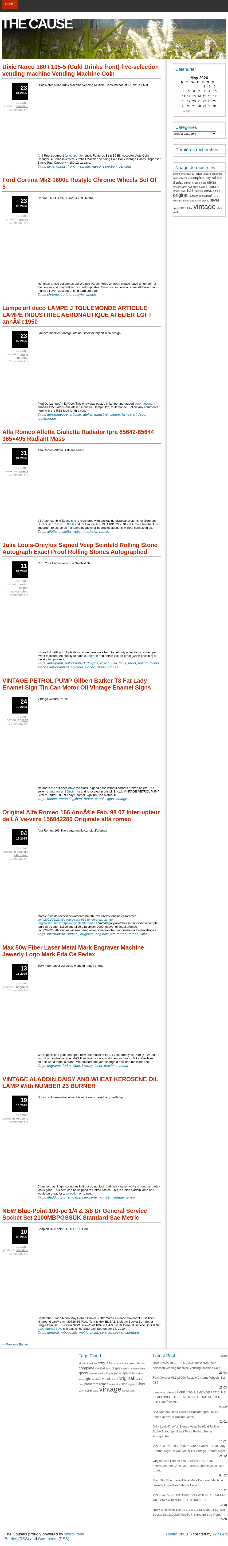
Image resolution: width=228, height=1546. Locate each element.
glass (211, 182)
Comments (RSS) (53, 1539)
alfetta (52, 531)
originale (87, 934)
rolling (142, 663)
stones (113, 667)
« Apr (186, 111)
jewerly (87, 1066)
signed (90, 667)
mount (216, 190)
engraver (54, 1066)
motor (88, 799)
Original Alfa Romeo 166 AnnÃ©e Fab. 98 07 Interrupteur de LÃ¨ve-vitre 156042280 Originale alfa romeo (81, 815)
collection (72, 1193)
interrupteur (56, 934)
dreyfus (92, 663)
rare (216, 195)
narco (96, 166)
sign (198, 200)
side (192, 200)
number (104, 1197)
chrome (53, 294)
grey (195, 186)
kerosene (89, 1197)
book (213, 173)
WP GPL (220, 1534)
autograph (91, 656)
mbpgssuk (69, 1332)
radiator (91, 531)
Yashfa (171, 1534)
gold (184, 186)
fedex (67, 1066)
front (71, 166)
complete (197, 177)
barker (52, 799)
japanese (212, 187)
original (72, 934)
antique (197, 173)
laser (98, 1066)
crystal (211, 178)
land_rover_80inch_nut (64, 791)
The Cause (36, 24)
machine (83, 166)
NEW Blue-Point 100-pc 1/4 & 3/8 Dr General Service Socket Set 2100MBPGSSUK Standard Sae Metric (74, 1214)
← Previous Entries (15, 1344)
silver (214, 200)
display (178, 182)
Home (10, 4)
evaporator (76, 155)
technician (44, 1058)
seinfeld (77, 667)
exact (104, 663)
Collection (107, 287)
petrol (99, 799)
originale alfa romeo (110, 934)
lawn (183, 190)
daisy (76, 1197)
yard (175, 212)
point (94, 1332)
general (53, 1332)
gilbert (77, 799)
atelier (87, 414)
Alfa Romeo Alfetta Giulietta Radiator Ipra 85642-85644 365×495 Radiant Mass (78, 435)
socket (118, 1332)
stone (101, 667)
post (201, 195)
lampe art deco (133, 414)
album (176, 173)
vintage (121, 799)
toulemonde (47, 418)
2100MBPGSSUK (50, 1328)
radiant (78, 531)
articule (75, 414)
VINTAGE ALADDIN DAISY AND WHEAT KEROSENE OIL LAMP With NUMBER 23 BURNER (80, 1082)
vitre (143, 934)
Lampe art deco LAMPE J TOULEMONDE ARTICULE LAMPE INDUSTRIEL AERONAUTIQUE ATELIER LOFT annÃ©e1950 (77, 315)
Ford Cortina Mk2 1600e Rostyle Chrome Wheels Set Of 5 (79, 183)
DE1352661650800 (61, 524)
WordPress (74, 1534)
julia (114, 663)
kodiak (176, 190)
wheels (91, 294)
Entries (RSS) (17, 1539)
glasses (177, 186)
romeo (104, 531)
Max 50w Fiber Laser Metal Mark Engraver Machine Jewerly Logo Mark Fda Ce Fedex (73, 951)
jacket (202, 186)
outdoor (193, 195)
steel (182, 208)
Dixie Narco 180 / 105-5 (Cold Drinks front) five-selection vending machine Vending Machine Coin (80, 70)
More (223, 1355)
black (206, 173)
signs (110, 799)
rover (186, 200)
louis (122, 663)
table (190, 208)
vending (125, 166)
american (186, 173)
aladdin (52, 1197)
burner (65, 1197)
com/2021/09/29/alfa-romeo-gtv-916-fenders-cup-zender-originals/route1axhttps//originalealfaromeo (76, 921)
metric (83, 1332)
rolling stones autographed (19, 588)
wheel (219, 208)
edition (187, 182)
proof (132, 663)
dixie (50, 166)
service (105, 1332)
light (190, 190)
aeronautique (144, 403)
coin (175, 178)
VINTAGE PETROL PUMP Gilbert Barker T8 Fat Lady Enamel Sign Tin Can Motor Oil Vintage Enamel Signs (76, 684)
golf (190, 186)
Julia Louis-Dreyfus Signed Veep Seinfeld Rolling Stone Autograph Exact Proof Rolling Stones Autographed (79, 548)
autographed (75, 663)
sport (176, 208)
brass (219, 173)
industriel (101, 414)
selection (110, 166)
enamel (64, 799)
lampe (115, 414)
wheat (130, 1197)
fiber (76, 1066)
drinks (61, 166)
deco (219, 178)
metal (123, 1066)
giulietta (65, 531)
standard (132, 1332)
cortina (66, 294)
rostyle (78, 294)
